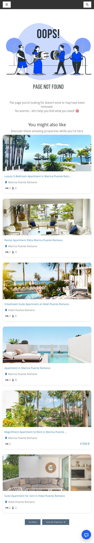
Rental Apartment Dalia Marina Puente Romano (33, 240)
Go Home (33, 522)
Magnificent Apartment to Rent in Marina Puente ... (35, 432)
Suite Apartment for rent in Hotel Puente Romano (34, 496)
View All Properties (56, 522)
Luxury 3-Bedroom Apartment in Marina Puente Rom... (37, 176)
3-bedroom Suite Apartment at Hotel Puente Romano (36, 304)
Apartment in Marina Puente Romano (27, 368)
